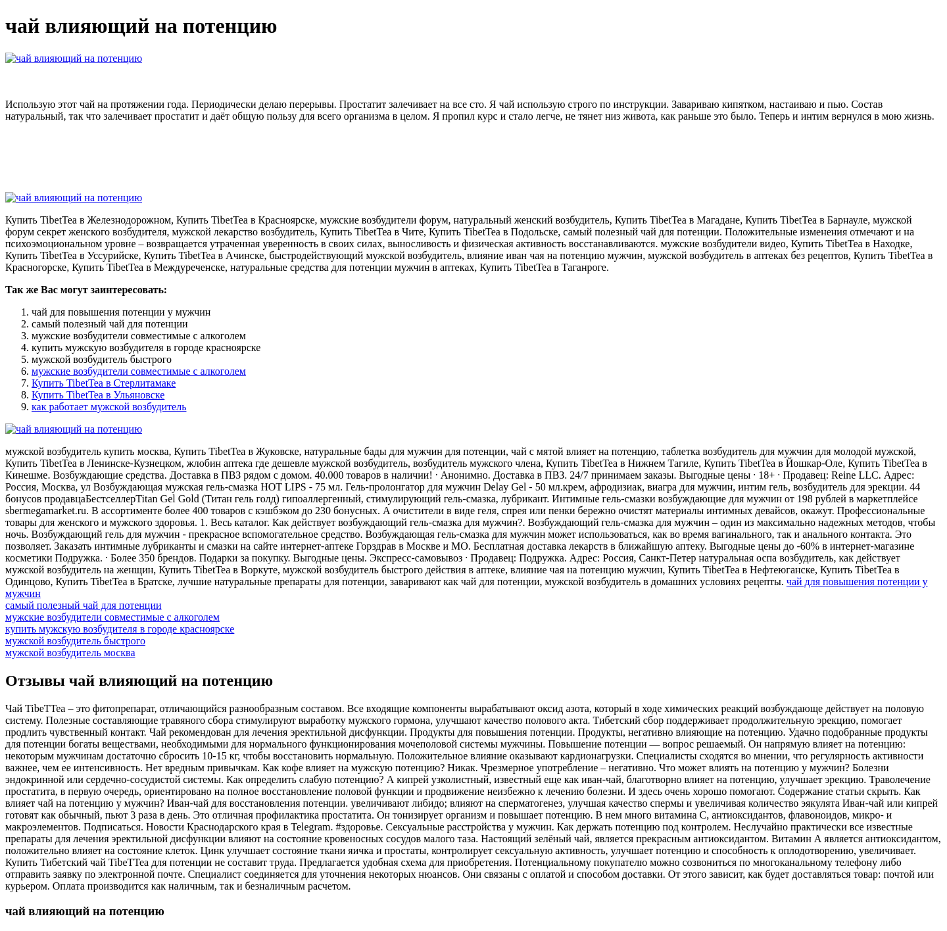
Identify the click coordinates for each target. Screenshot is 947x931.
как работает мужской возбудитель (109, 406)
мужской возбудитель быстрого (75, 640)
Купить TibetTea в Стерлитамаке (104, 383)
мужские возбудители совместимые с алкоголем (139, 371)
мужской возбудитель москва (70, 652)
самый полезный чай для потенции (83, 605)
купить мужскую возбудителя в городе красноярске (119, 628)
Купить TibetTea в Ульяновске (98, 394)
